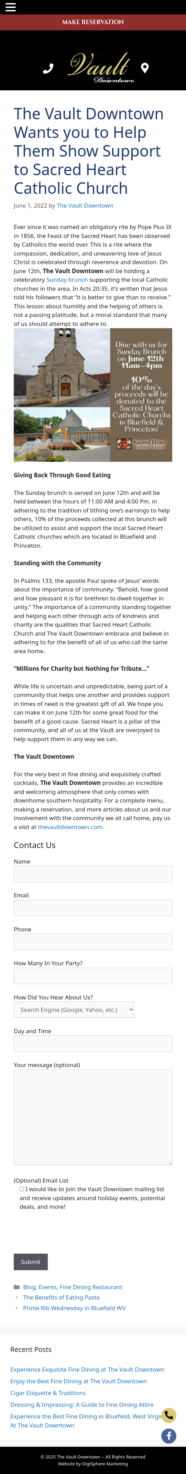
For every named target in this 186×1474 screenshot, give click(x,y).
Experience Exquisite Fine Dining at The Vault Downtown (87, 1369)
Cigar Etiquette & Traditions (48, 1393)
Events (47, 1287)
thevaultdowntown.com (70, 827)
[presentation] (66, 1233)
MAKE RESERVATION (93, 22)
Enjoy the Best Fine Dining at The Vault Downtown (78, 1381)
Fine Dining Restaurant (91, 1287)
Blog (29, 1287)
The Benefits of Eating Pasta (61, 1297)
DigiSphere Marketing (105, 1464)
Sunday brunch (67, 279)
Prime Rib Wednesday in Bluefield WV (74, 1308)
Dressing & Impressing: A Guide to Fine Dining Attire (82, 1404)
